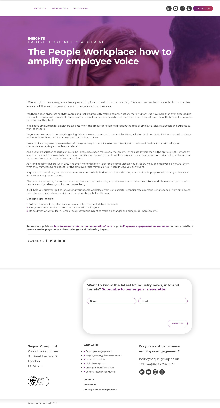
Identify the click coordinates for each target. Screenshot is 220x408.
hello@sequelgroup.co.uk (159, 359)
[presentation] (166, 311)
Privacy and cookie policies (100, 389)
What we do (59, 8)
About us (89, 379)
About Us (39, 8)
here (109, 226)
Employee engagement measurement (66, 42)
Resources (80, 8)
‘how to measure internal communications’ (80, 226)
